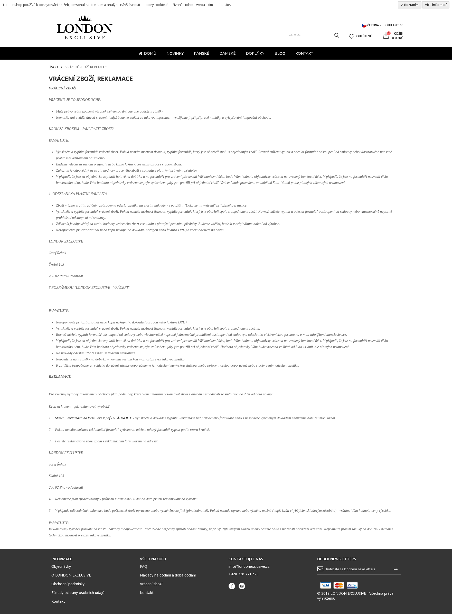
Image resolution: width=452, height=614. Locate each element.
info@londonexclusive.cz (249, 566)
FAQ (143, 566)
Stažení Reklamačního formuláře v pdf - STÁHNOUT (93, 418)
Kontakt (58, 601)
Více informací (436, 4)
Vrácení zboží (151, 584)
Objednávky (61, 566)
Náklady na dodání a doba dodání (168, 575)
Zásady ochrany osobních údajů (78, 592)
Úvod (53, 67)
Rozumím (411, 4)
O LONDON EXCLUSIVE (71, 575)
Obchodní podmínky (67, 584)
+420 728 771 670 (244, 573)
